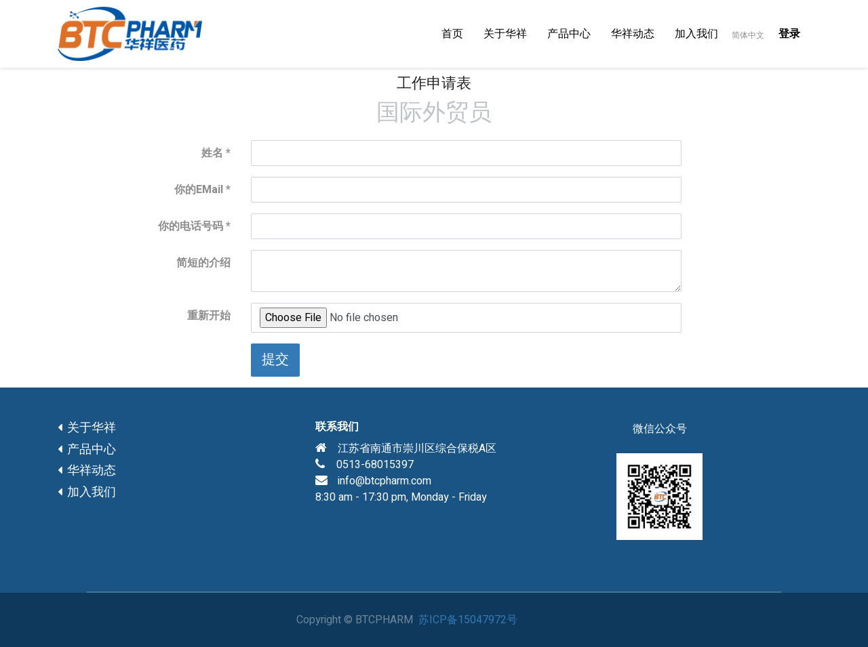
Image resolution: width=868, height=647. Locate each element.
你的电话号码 (190, 226)
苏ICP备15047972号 (467, 620)
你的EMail (198, 190)
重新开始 (209, 316)
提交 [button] (275, 359)
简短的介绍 (203, 263)
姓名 (212, 153)
